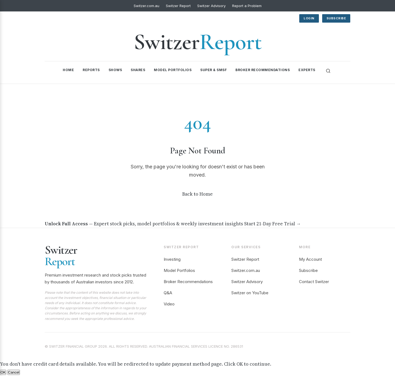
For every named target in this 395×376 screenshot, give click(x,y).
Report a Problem (247, 6)
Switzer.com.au (146, 6)
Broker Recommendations (262, 70)
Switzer (198, 42)
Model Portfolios (172, 70)
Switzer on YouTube (249, 292)
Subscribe (336, 18)
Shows (115, 70)
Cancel (13, 372)
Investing (172, 259)
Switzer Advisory (211, 6)
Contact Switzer (314, 281)
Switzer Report (178, 6)
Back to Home (197, 194)
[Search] (328, 71)
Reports (91, 70)
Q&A (168, 292)
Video (169, 304)
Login (309, 18)
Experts (306, 70)
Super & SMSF (213, 70)
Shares (138, 70)
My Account (310, 259)
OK (3, 372)
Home (68, 70)
